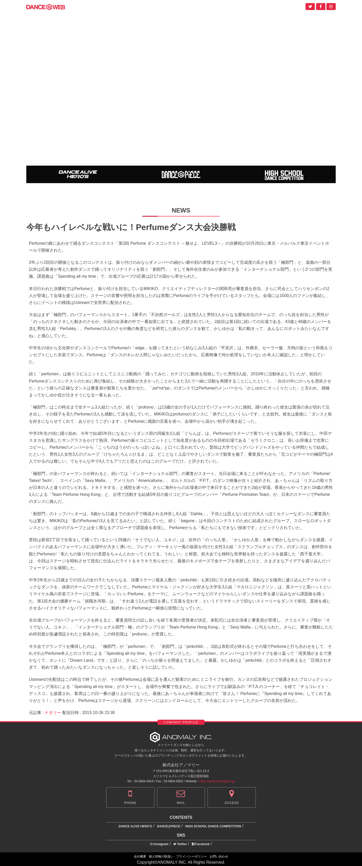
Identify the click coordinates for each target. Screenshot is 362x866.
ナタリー (53, 712)
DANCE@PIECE (168, 826)
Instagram (159, 844)
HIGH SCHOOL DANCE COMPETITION (213, 826)
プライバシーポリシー (191, 856)
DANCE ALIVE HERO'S (135, 826)
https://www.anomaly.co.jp (217, 781)
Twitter (180, 844)
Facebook (201, 844)
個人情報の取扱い (161, 856)
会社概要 (140, 856)
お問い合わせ (219, 856)
